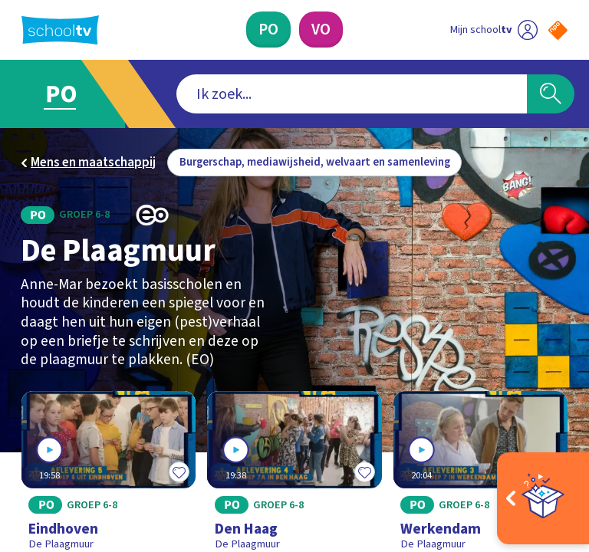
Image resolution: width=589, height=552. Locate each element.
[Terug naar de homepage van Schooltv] (60, 29)
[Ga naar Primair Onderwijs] (70, 94)
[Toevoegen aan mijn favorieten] (179, 471)
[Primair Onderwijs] (268, 30)
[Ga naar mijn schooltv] (494, 29)
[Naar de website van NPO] (558, 30)
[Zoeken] (550, 94)
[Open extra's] (543, 498)
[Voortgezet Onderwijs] (321, 30)
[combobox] (351, 94)
